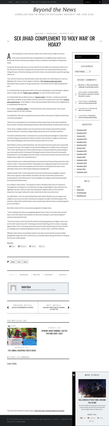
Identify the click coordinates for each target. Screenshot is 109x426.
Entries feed (80, 190)
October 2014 (81, 157)
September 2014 (82, 160)
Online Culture (92, 21)
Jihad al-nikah (40, 97)
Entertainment (54, 21)
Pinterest (49, 274)
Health (77, 27)
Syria (25, 262)
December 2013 (82, 163)
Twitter (36, 274)
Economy (39, 21)
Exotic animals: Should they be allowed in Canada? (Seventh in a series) (88, 94)
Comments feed (81, 193)
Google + (63, 274)
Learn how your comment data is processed (49, 411)
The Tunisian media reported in (51, 81)
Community (14, 21)
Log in (78, 186)
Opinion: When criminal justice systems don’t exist (54, 332)
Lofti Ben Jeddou (22, 109)
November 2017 (82, 133)
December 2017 (82, 130)
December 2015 (82, 142)
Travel (67, 27)
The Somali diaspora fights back (22, 350)
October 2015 (81, 148)
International (51, 33)
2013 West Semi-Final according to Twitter (54, 307)
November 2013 (82, 166)
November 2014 (82, 154)
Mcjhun (81, 85)
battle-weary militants (31, 93)
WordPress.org (81, 196)
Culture (27, 21)
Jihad (13, 262)
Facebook (24, 274)
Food (78, 21)
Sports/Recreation (38, 27)
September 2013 (82, 172)
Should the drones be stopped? (23, 306)
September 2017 (82, 139)
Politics (56, 27)
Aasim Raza (39, 33)
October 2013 (81, 169)
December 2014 (82, 151)
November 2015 (82, 145)
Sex (19, 262)
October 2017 (81, 136)
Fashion (69, 21)
